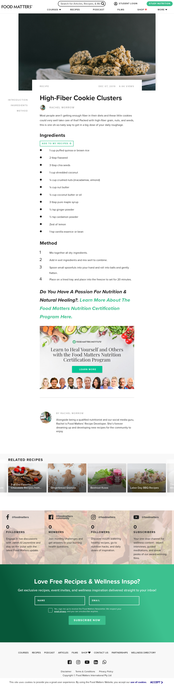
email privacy (60, 611)
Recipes (75, 9)
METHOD (22, 110)
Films (120, 9)
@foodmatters (20, 517)
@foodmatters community (64, 517)
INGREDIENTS (19, 105)
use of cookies (138, 682)
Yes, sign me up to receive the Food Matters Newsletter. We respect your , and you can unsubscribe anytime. (87, 610)
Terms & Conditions (85, 671)
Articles (63, 652)
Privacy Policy (106, 671)
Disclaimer (66, 671)
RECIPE (44, 86)
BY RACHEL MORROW (70, 413)
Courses (52, 9)
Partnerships (120, 652)
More (161, 9)
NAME (41, 600)
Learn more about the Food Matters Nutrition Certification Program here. (85, 308)
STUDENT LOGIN (125, 3)
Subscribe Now (87, 620)
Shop (142, 9)
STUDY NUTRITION (159, 3)
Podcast (98, 9)
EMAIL (96, 600)
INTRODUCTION (18, 100)
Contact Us (101, 652)
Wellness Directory (143, 652)
